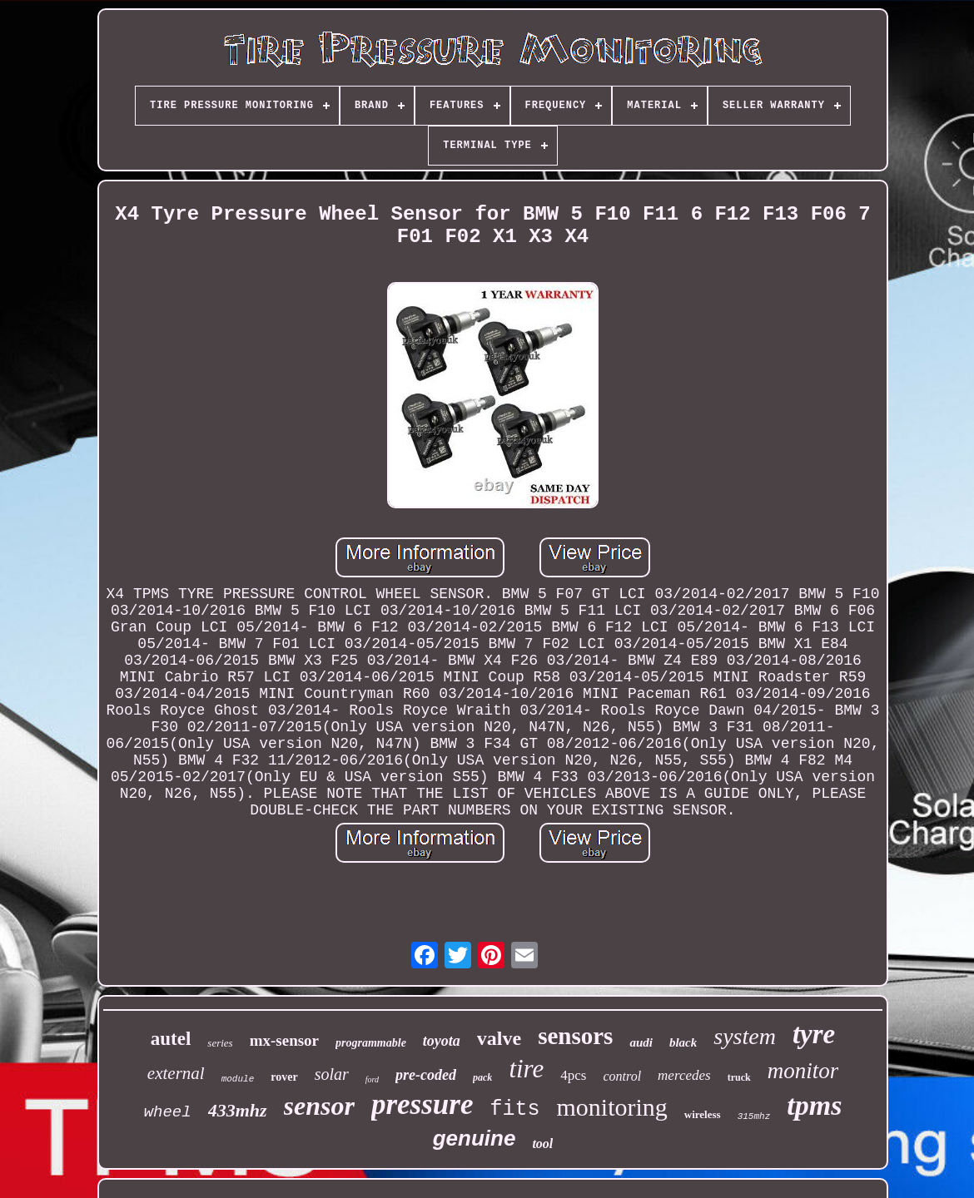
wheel (167, 1112)
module (238, 1079)
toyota (441, 1040)
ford (372, 1079)
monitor (803, 1070)
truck (739, 1077)
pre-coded (425, 1075)
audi (641, 1042)
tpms (814, 1105)
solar (332, 1074)
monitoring (611, 1107)
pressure (422, 1104)
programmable (370, 1043)
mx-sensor (284, 1040)
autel (171, 1038)
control (622, 1076)
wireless (702, 1114)
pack (482, 1077)
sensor (319, 1106)
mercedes (684, 1075)
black (683, 1042)
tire (526, 1068)
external (176, 1073)
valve (499, 1038)
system (744, 1036)
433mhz (237, 1110)
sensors (575, 1035)
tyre (814, 1034)
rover (284, 1077)
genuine (474, 1138)
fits (514, 1109)
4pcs (573, 1075)
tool (542, 1143)
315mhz (754, 1116)
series (219, 1043)
